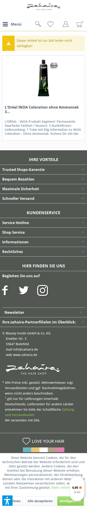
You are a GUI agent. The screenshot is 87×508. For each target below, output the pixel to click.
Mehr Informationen (67, 487)
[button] (7, 500)
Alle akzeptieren (40, 501)
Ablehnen (13, 501)
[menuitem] (12, 24)
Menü (12, 24)
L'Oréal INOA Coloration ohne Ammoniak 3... (42, 109)
